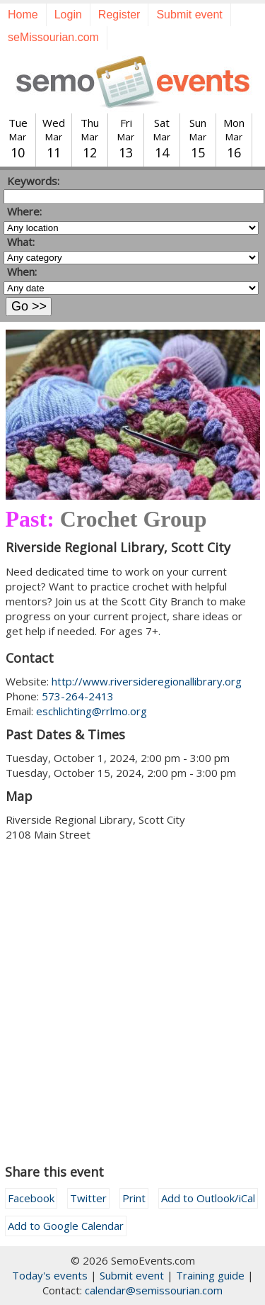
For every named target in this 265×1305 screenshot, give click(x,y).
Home (23, 15)
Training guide (210, 1275)
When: (22, 271)
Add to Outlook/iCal (208, 1198)
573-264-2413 (78, 696)
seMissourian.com (53, 37)
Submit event (189, 15)
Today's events (50, 1275)
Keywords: (33, 181)
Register (119, 15)
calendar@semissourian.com (154, 1290)
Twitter (88, 1198)
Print (134, 1198)
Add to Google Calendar (66, 1226)
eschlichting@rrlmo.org (91, 711)
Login (68, 15)
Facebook (31, 1198)
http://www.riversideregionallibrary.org (147, 681)
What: (21, 242)
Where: (24, 211)
